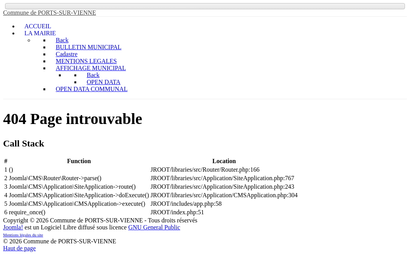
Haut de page (19, 248)
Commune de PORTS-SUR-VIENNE (49, 12)
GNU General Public (154, 227)
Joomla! (13, 227)
